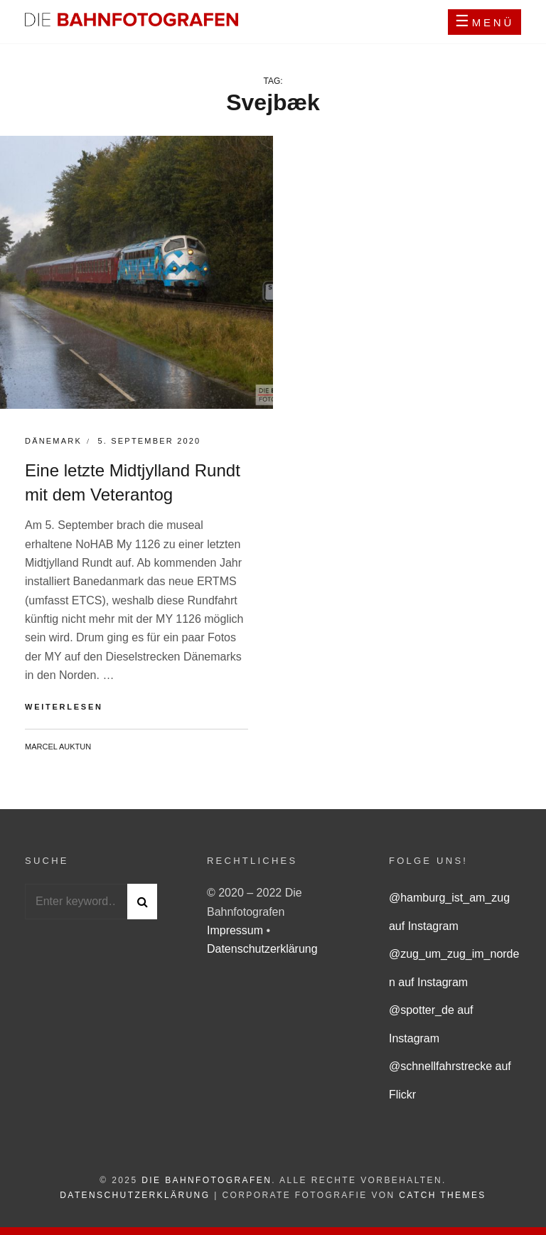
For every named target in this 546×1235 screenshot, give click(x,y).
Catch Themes (442, 1195)
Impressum (237, 930)
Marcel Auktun (58, 746)
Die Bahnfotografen (206, 1180)
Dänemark (53, 441)
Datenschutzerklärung (262, 949)
